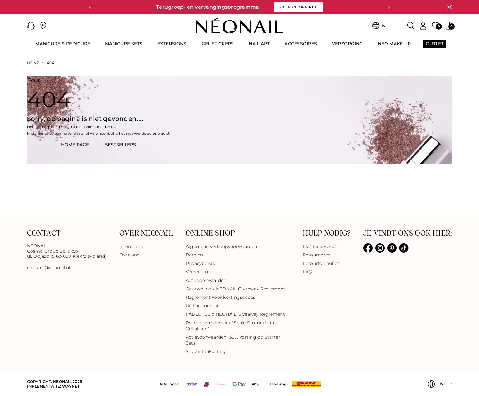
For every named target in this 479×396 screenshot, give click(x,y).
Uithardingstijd (203, 305)
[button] (31, 26)
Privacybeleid (200, 263)
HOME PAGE (75, 144)
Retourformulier (321, 263)
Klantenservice (319, 246)
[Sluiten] (449, 7)
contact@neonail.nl (48, 267)
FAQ (308, 271)
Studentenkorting (206, 351)
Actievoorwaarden (206, 280)
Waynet (70, 386)
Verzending (198, 271)
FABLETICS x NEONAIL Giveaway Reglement (235, 314)
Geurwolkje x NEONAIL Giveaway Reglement (235, 289)
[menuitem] (63, 46)
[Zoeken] (410, 26)
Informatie (131, 246)
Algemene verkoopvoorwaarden (221, 246)
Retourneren (317, 255)
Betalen (194, 255)
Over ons (129, 255)
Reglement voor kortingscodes (221, 297)
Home (33, 63)
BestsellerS (120, 144)
